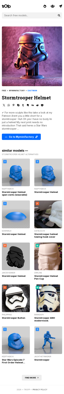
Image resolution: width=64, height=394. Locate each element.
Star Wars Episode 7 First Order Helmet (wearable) (13, 362)
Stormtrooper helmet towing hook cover (46, 235)
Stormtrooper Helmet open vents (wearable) (14, 193)
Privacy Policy (40, 390)
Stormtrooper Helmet (46, 192)
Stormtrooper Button (13, 317)
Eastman (32, 91)
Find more (32, 378)
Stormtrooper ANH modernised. (44, 319)
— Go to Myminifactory (21, 136)
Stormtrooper (41, 359)
